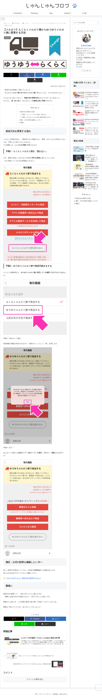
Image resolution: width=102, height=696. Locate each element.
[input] (86, 23)
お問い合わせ (65, 690)
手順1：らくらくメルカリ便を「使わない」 (35, 109)
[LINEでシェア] (45, 75)
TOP (34, 690)
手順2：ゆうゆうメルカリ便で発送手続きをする (36, 112)
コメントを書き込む (34, 675)
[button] (56, 75)
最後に (21, 118)
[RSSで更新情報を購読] (90, 70)
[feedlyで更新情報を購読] (87, 70)
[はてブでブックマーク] (35, 75)
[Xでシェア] (14, 75)
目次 (32, 102)
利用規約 (56, 690)
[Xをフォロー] (82, 70)
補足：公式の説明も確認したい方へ (30, 115)
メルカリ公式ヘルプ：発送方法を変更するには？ (23, 574)
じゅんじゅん (86, 45)
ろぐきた (79, 66)
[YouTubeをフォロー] (85, 70)
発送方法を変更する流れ (27, 106)
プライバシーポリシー (44, 690)
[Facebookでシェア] (24, 75)
